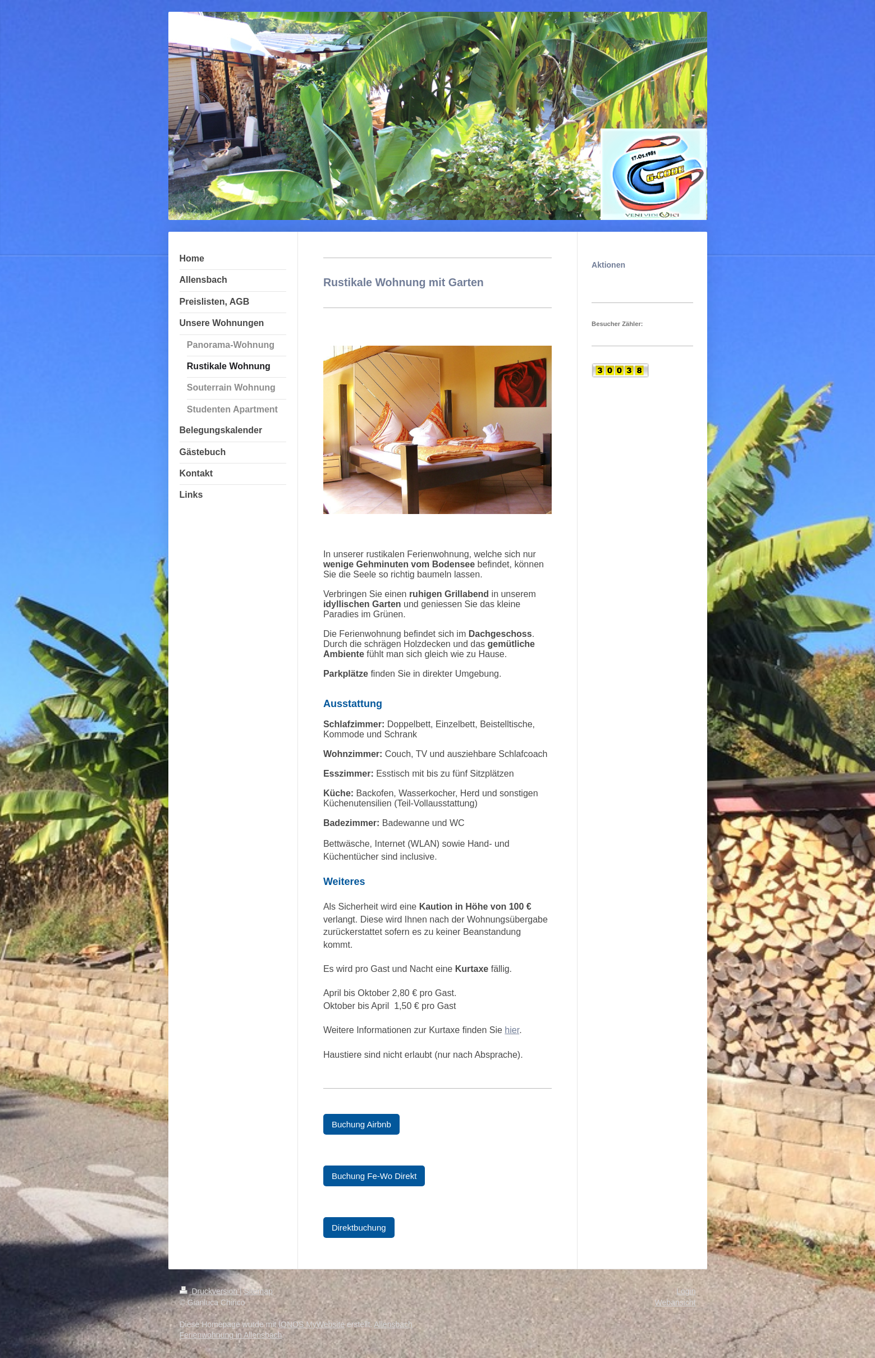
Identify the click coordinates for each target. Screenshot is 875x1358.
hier (512, 1030)
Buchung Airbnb (361, 1124)
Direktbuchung (359, 1227)
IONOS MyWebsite (311, 1324)
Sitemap (258, 1291)
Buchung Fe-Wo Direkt (374, 1176)
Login (685, 1291)
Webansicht (675, 1302)
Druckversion (210, 1291)
